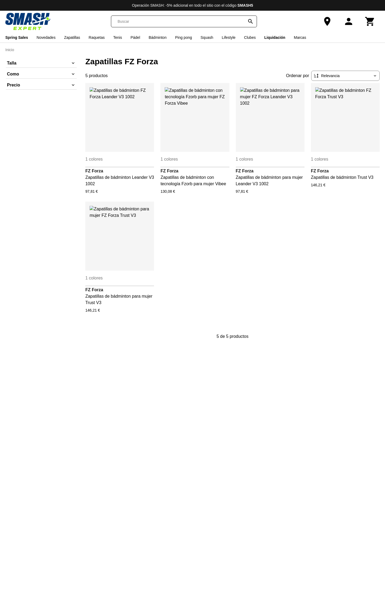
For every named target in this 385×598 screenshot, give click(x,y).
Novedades (46, 37)
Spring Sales (16, 37)
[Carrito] (370, 21)
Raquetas (97, 37)
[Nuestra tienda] (327, 21)
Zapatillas (72, 37)
